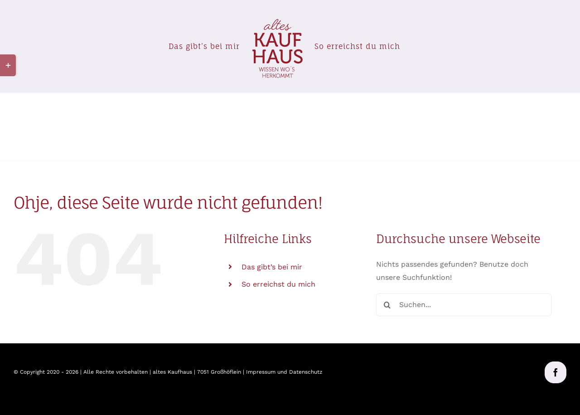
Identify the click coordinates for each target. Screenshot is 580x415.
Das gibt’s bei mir (272, 267)
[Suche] (387, 304)
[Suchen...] (463, 304)
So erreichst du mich (278, 284)
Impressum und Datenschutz (284, 372)
